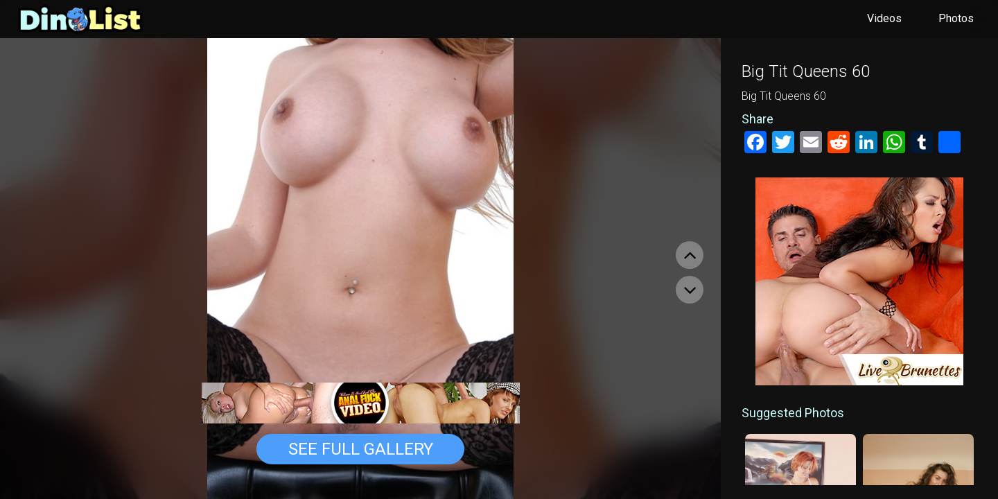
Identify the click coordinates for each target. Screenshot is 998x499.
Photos (956, 18)
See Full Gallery (360, 449)
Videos (884, 18)
